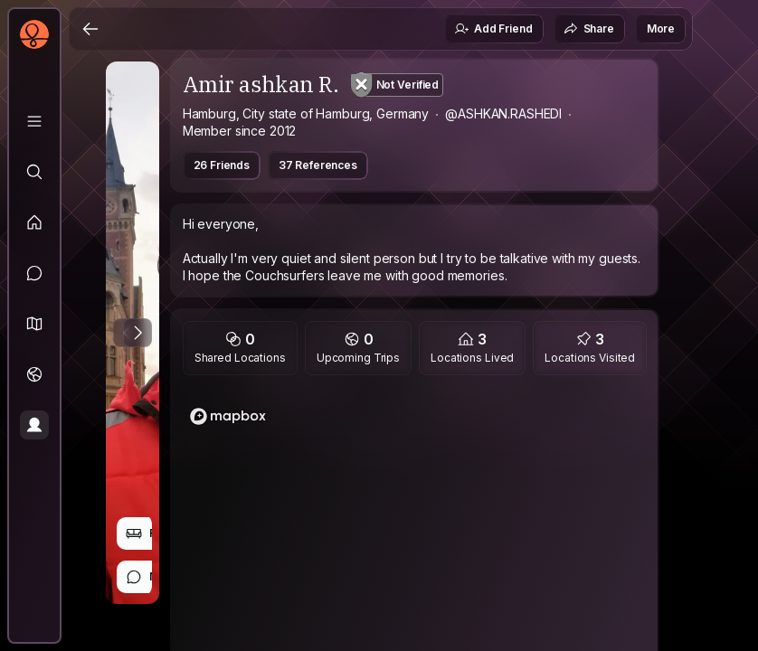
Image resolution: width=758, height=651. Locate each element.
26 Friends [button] (222, 165)
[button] (34, 323)
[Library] (34, 121)
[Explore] (34, 171)
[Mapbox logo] (228, 416)
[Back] (90, 28)
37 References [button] (318, 165)
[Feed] (34, 222)
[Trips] (34, 374)
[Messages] (34, 273)
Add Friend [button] (493, 29)
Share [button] (589, 29)
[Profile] (34, 424)
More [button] (661, 28)
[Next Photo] (137, 332)
